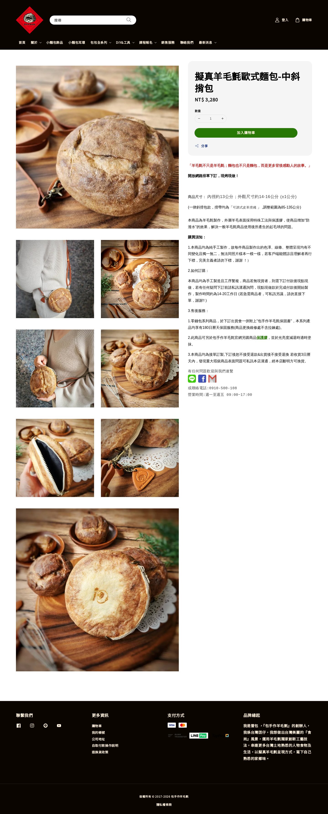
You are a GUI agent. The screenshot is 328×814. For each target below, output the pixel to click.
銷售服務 (167, 42)
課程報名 (145, 42)
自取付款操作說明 (105, 745)
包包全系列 (98, 42)
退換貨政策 (100, 752)
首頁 (22, 42)
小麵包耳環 (76, 42)
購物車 (97, 726)
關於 (34, 42)
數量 (198, 111)
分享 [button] (201, 146)
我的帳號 (98, 732)
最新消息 (205, 42)
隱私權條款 (164, 804)
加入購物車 (246, 132)
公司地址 (98, 739)
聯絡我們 (186, 42)
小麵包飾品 (54, 42)
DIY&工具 (123, 42)
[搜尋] (129, 19)
